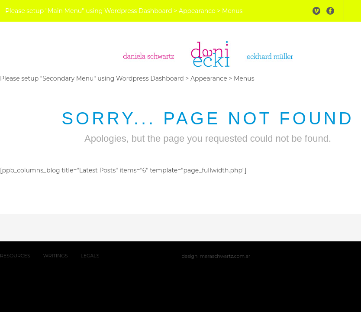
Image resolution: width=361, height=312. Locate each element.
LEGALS (90, 256)
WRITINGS (55, 256)
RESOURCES (15, 256)
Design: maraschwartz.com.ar (215, 256)
